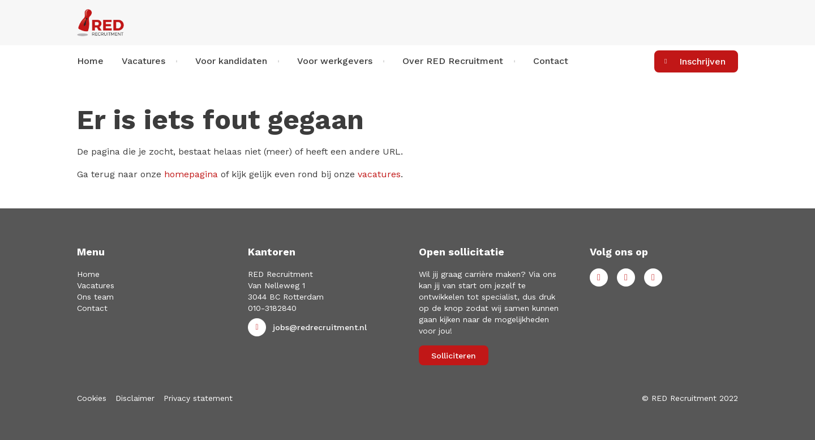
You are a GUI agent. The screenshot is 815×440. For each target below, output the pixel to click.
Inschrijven (702, 61)
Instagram (653, 277)
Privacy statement (198, 398)
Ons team (95, 296)
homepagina (191, 174)
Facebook (599, 277)
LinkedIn (626, 277)
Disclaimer (135, 398)
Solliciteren (453, 355)
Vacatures (95, 285)
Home (90, 60)
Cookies (91, 398)
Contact (550, 60)
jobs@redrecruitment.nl (320, 327)
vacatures (379, 174)
